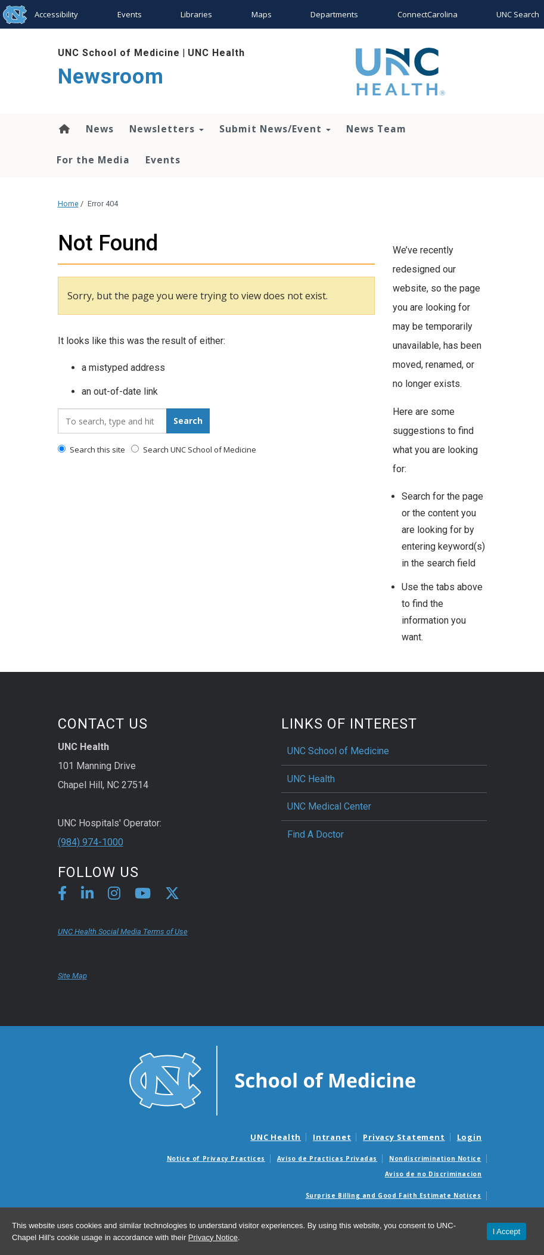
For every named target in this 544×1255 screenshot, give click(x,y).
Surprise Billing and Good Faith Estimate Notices (393, 1195)
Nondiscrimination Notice (435, 1158)
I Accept (506, 1231)
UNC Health (216, 52)
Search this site (91, 449)
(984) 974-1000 (90, 842)
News (100, 128)
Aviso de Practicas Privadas (327, 1158)
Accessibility (56, 14)
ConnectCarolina (427, 14)
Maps (261, 14)
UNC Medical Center (329, 806)
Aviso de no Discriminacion (433, 1174)
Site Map (72, 975)
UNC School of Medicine (119, 52)
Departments (334, 14)
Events (129, 14)
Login (469, 1137)
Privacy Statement (403, 1137)
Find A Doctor (315, 834)
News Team (376, 128)
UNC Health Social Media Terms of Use (123, 931)
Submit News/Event (275, 128)
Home (63, 128)
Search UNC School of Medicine (193, 449)
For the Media (93, 159)
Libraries (196, 14)
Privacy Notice (213, 1237)
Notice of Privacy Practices (216, 1158)
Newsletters (166, 128)
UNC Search (517, 14)
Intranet (332, 1137)
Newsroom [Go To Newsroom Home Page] (111, 76)
